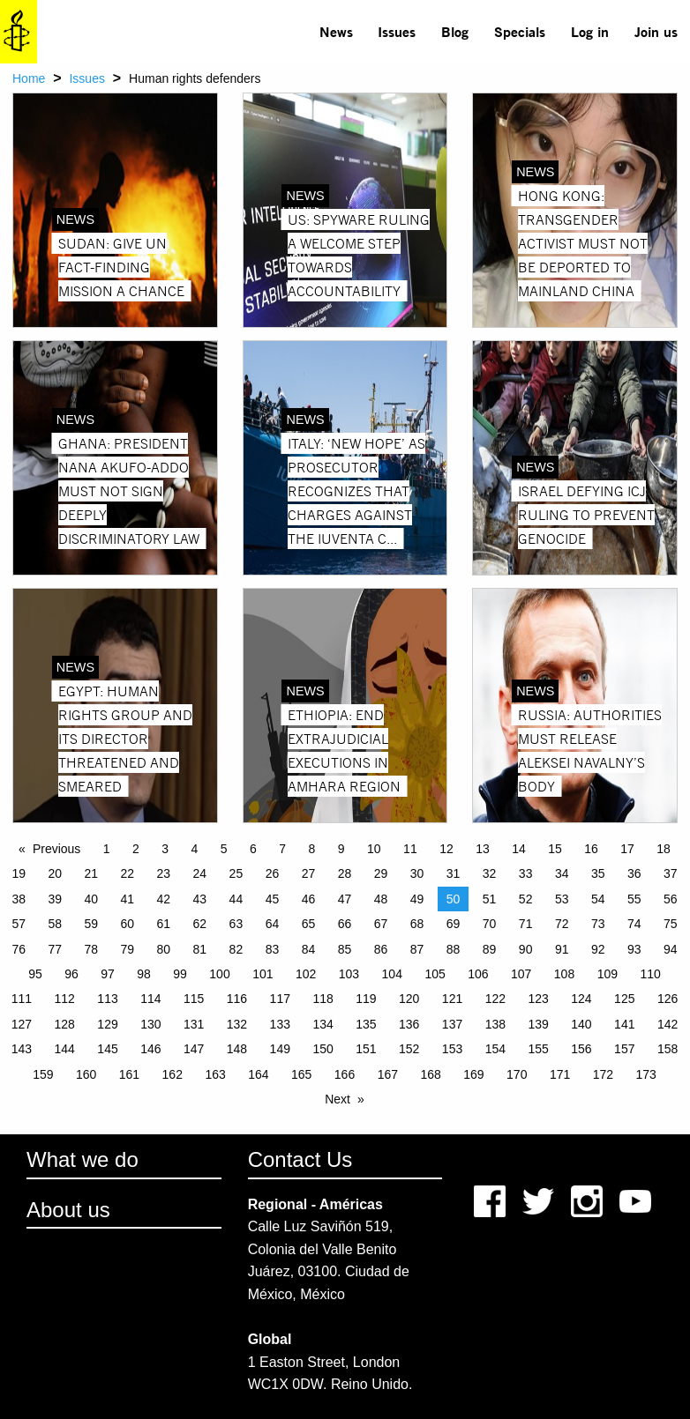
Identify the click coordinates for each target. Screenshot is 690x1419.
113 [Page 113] (107, 999)
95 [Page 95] (35, 974)
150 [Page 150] (322, 1049)
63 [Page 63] (236, 924)
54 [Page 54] (598, 899)
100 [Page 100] (219, 974)
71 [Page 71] (526, 924)
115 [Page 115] (194, 999)
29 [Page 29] (381, 873)
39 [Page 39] (55, 899)
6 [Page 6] (253, 849)
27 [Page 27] (309, 873)
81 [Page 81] (200, 949)
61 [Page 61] (164, 924)
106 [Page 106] (478, 974)
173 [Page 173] (646, 1074)
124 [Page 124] (581, 999)
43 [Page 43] (200, 899)
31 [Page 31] (453, 873)
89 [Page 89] (490, 949)
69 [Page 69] (453, 924)
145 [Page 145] (107, 1049)
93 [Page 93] (634, 949)
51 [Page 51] (490, 899)
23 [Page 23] (164, 873)
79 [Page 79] (128, 949)
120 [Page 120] (409, 999)
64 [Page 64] (273, 924)
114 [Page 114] (150, 999)
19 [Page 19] (18, 873)
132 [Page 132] (237, 1024)
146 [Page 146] (150, 1049)
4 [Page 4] (195, 849)
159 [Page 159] (43, 1074)
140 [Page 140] (581, 1024)
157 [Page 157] (624, 1049)
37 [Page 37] (671, 873)
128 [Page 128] (65, 1024)
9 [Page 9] (341, 849)
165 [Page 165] (301, 1074)
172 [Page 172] (603, 1074)
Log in (590, 31)
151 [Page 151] (366, 1049)
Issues (397, 31)
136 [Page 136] (409, 1024)
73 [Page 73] (598, 924)
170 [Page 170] (516, 1074)
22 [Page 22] (128, 873)
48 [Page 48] (381, 899)
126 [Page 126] (667, 999)
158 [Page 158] (667, 1049)
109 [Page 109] (607, 974)
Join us (656, 31)
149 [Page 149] (280, 1049)
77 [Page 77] (55, 949)
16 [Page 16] (591, 849)
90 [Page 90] (526, 949)
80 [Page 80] (164, 949)
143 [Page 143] (21, 1049)
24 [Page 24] (200, 873)
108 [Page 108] (564, 974)
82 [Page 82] (236, 949)
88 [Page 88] (453, 949)
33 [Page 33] (526, 873)
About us (68, 1210)
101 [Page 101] (262, 974)
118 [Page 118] (322, 999)
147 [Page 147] (194, 1049)
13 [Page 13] (483, 849)
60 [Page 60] (128, 924)
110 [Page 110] (650, 974)
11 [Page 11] (410, 849)
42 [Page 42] (164, 899)
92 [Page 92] (598, 949)
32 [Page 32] (490, 873)
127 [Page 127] (21, 1024)
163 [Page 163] (215, 1074)
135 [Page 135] (366, 1024)
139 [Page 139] (538, 1024)
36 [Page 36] (634, 873)
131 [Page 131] (194, 1024)
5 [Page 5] (224, 849)
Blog (455, 31)
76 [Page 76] (18, 949)
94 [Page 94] (671, 949)
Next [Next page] (337, 1099)
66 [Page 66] (345, 924)
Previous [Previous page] (56, 849)
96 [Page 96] (71, 974)
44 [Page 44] (236, 899)
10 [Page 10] (374, 849)
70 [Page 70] (490, 924)
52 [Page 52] (526, 899)
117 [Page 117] (280, 999)
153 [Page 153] (452, 1049)
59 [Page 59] (91, 924)
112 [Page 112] (65, 999)
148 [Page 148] (237, 1049)
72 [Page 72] (562, 924)
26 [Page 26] (273, 873)
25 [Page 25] (236, 873)
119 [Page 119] (366, 999)
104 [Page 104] (392, 974)
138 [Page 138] (495, 1024)
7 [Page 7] (282, 849)
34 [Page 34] (562, 873)
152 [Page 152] (409, 1049)
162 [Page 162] (172, 1074)
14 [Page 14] (519, 849)
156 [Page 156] (581, 1049)
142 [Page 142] (667, 1024)
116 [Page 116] (237, 999)
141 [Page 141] (624, 1024)
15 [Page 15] (555, 849)
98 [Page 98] (144, 974)
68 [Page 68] (417, 924)
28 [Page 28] (345, 873)
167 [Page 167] (388, 1074)
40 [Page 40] (91, 899)
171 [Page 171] (560, 1074)
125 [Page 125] (624, 999)
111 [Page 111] (21, 999)
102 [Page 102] (306, 974)
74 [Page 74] (634, 924)
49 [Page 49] (417, 899)
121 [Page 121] (452, 999)
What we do (82, 1159)
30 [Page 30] (417, 873)
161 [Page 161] (129, 1074)
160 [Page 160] (86, 1074)
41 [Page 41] (128, 899)
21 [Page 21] (91, 873)
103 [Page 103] (349, 974)
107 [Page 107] (521, 974)
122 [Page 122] (495, 999)
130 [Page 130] (150, 1024)
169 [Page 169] (473, 1074)
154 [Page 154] (495, 1049)
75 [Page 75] (671, 924)
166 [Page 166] (344, 1074)
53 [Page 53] (562, 899)
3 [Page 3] (165, 849)
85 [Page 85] (345, 949)
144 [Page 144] (65, 1049)
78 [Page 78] (91, 949)
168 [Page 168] (430, 1074)
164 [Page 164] (258, 1074)
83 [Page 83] (273, 949)
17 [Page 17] (627, 849)
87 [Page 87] (417, 949)
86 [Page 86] (381, 949)
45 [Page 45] (273, 899)
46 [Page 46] (309, 899)
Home (28, 78)
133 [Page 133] (280, 1024)
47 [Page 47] (345, 899)
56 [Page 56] (671, 899)
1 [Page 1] (106, 849)
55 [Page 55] (634, 899)
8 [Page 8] (312, 849)
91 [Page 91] (562, 949)
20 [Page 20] (55, 873)
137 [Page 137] (452, 1024)
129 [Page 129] (107, 1024)
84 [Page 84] (309, 949)
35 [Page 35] (598, 873)
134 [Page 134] (322, 1024)
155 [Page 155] (538, 1049)
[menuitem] (335, 31)
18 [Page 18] (663, 849)
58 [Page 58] (55, 924)
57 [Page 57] (18, 924)
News (336, 31)
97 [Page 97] (108, 974)
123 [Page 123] (538, 999)
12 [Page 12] (446, 849)
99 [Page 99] (180, 974)
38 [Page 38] (18, 899)
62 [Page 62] (200, 924)
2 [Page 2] (135, 849)
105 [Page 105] (434, 974)
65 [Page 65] (309, 924)
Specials (519, 31)
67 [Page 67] (381, 924)
